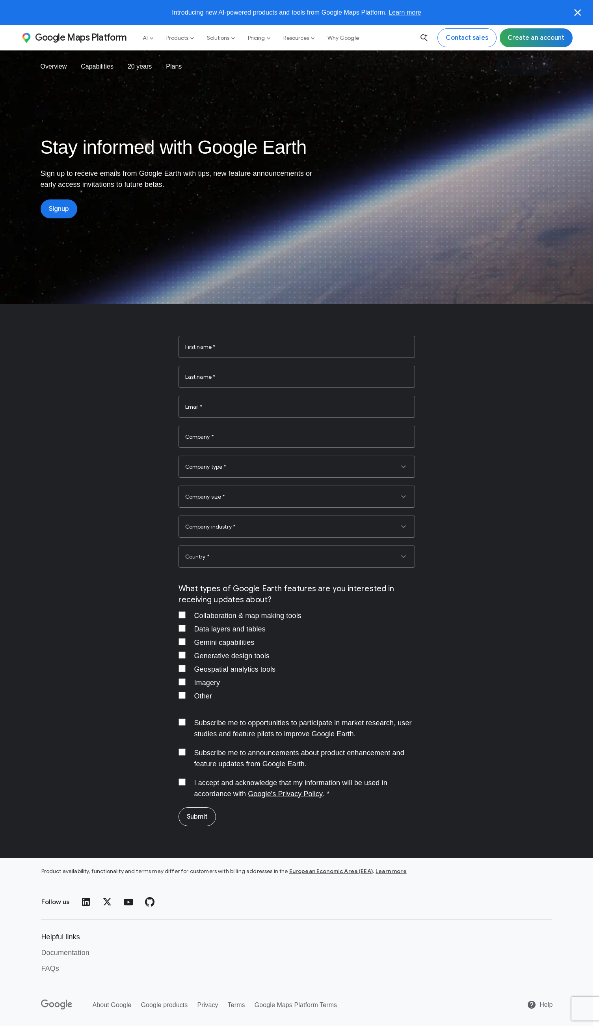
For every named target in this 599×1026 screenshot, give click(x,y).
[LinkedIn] (86, 902)
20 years (140, 66)
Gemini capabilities (224, 642)
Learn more (405, 12)
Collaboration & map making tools (247, 616)
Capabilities (97, 66)
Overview (54, 66)
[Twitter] (107, 902)
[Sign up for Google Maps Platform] (536, 37)
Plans (174, 66)
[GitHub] (149, 902)
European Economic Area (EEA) (331, 871)
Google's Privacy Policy (285, 794)
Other (203, 696)
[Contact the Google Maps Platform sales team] (466, 37)
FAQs (50, 968)
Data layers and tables (230, 629)
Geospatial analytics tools (235, 669)
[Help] (539, 1004)
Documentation (65, 953)
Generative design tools (232, 656)
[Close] (578, 13)
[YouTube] (128, 902)
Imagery (207, 683)
